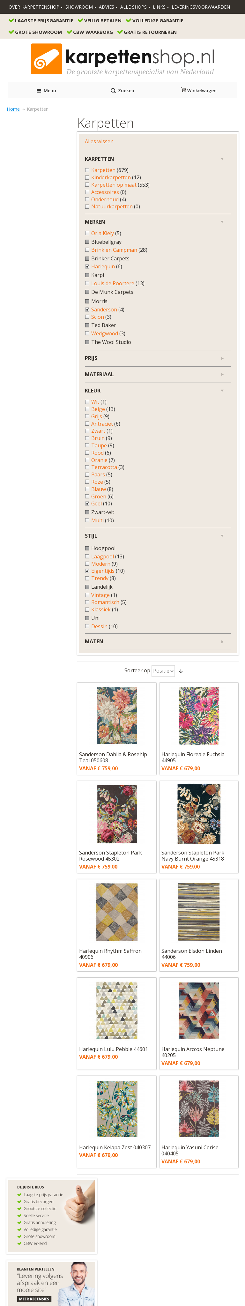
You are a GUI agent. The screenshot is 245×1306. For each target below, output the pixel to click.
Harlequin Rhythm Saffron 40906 (119, 424)
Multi (32, 525)
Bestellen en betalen (32, 1129)
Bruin (31, 443)
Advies (106, 7)
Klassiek (34, 614)
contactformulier (36, 1093)
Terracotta (38, 472)
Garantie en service (31, 1142)
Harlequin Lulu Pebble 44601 (122, 519)
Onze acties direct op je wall (40, 1171)
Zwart (32, 435)
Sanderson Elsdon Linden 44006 (195, 424)
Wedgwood (38, 338)
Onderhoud (38, 190)
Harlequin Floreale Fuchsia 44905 (196, 227)
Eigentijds (38, 575)
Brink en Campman (44, 244)
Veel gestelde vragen (33, 1149)
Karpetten (40, 155)
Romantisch (39, 607)
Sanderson (38, 314)
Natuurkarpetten (45, 198)
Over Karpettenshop (34, 7)
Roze (31, 486)
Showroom (79, 7)
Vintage (34, 599)
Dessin (34, 631)
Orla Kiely (36, 224)
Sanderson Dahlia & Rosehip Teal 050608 (122, 227)
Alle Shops (133, 7)
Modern (34, 568)
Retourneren (24, 1135)
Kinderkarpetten (46, 162)
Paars (31, 479)
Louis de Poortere (42, 285)
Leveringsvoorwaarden (201, 7)
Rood (31, 457)
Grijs (30, 421)
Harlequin (36, 264)
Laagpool (37, 561)
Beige (33, 413)
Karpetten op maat (44, 173)
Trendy (33, 583)
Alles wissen (29, 126)
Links (159, 7)
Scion (31, 321)
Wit (29, 406)
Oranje (33, 464)
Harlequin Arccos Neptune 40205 (196, 522)
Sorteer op (141, 140)
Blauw (32, 493)
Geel (31, 508)
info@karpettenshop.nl (35, 1107)
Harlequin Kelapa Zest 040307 (114, 620)
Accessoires (38, 183)
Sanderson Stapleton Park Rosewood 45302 (119, 325)
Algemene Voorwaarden (122, 1272)
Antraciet (35, 428)
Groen (32, 501)
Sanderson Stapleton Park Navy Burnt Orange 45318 (196, 325)
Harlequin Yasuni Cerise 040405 (193, 620)
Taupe (32, 450)
